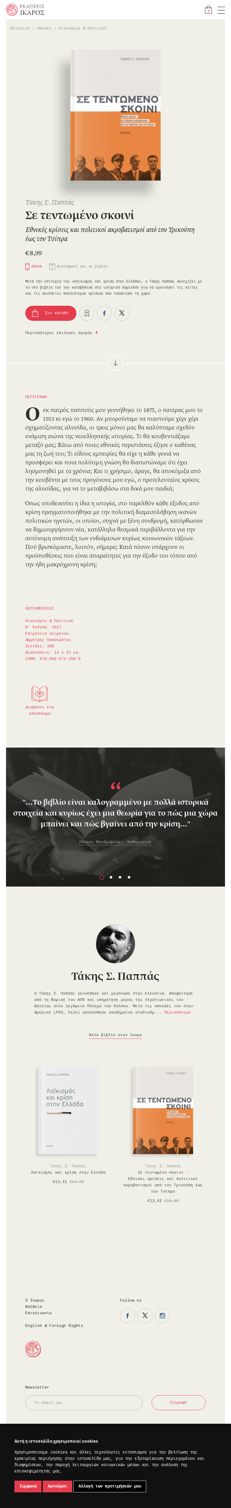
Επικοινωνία (38, 1313)
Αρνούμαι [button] (57, 1486)
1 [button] (102, 877)
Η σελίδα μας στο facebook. (127, 1315)
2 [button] (111, 878)
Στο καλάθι (57, 313)
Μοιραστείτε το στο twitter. (121, 313)
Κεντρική (20, 28)
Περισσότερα (177, 1012)
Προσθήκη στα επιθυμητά (86, 313)
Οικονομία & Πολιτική (83, 28)
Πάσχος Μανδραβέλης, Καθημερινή (115, 842)
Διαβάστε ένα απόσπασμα (39, 710)
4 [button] (129, 878)
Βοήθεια (33, 1307)
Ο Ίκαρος (35, 1300)
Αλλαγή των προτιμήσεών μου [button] (110, 1486)
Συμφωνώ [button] (28, 1486)
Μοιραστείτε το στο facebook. (104, 313)
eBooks (44, 28)
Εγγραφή (178, 1402)
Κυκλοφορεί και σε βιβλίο (82, 267)
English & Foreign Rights (54, 1326)
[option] (115, 806)
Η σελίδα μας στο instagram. (162, 1315)
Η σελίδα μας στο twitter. (144, 1315)
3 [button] (120, 878)
